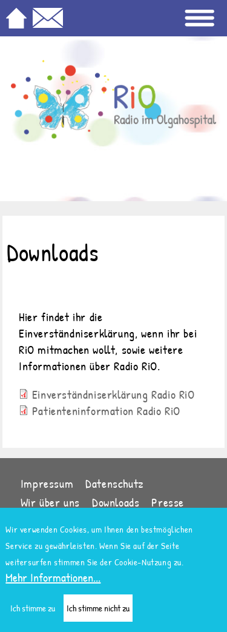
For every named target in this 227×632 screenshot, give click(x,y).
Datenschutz (114, 483)
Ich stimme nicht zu (98, 614)
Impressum (47, 483)
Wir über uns (50, 502)
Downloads (115, 502)
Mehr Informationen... (52, 583)
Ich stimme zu (32, 614)
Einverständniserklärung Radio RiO (113, 394)
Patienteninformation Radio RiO (106, 410)
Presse (167, 502)
